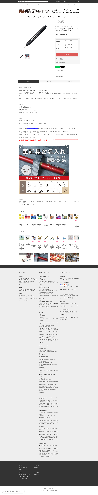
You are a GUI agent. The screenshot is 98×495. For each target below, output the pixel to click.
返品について (58, 61)
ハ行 (58, 20)
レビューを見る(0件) (59, 70)
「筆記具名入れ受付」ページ (60, 134)
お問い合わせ (75, 4)
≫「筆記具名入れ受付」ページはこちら (27, 137)
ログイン (69, 1)
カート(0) (76, 1)
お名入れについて (59, 58)
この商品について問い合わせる (61, 76)
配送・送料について (23, 469)
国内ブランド (62, 22)
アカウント (57, 1)
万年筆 (58, 22)
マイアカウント (37, 465)
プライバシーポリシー (23, 476)
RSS (20, 481)
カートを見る (37, 472)
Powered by (49, 490)
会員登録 (63, 1)
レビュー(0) (69, 81)
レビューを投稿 (58, 72)
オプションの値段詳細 (59, 59)
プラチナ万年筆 (62, 20)
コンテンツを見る (44, 4)
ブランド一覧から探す (26, 4)
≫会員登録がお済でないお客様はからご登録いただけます (31, 132)
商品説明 (29, 81)
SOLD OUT (67, 54)
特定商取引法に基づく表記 (60, 62)
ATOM (23, 481)
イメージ (49, 81)
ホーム (20, 4)
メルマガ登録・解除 (67, 4)
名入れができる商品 (60, 21)
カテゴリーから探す (36, 4)
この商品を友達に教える (59, 74)
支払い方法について (23, 467)
